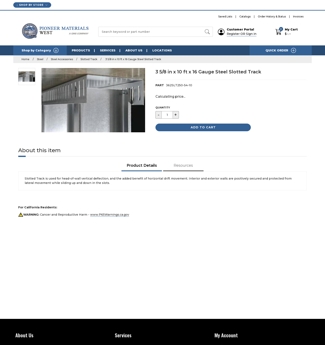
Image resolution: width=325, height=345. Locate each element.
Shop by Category (40, 50)
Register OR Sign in (241, 34)
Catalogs (245, 16)
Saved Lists (225, 16)
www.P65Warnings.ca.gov (109, 214)
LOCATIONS (162, 50)
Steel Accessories (62, 59)
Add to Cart (203, 127)
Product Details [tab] (142, 165)
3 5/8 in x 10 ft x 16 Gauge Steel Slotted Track (133, 59)
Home (25, 59)
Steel (40, 59)
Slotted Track (88, 59)
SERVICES (107, 50)
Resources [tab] (183, 165)
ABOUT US (133, 50)
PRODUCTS (81, 50)
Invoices (298, 16)
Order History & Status (272, 16)
